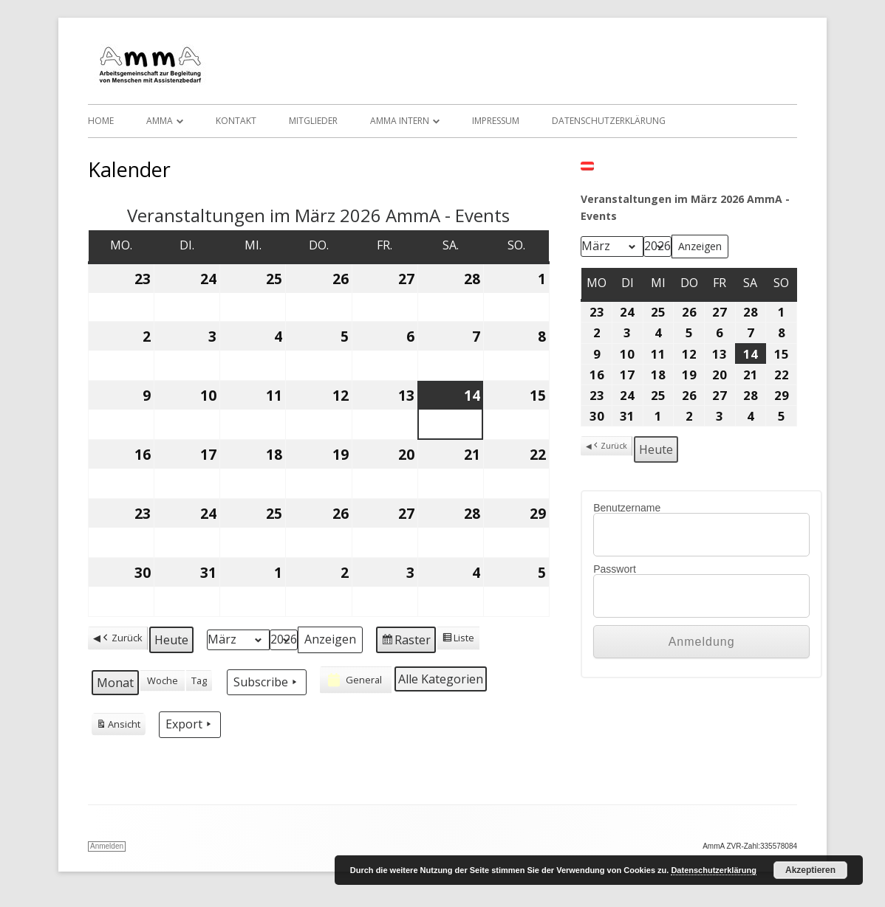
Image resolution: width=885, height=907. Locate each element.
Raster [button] (405, 641)
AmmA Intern (399, 120)
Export (189, 724)
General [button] (353, 679)
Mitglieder (313, 120)
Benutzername (626, 508)
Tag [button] (199, 680)
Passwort (614, 569)
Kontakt (236, 120)
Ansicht (118, 726)
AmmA (159, 120)
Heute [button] (171, 640)
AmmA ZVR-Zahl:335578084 (750, 846)
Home (101, 120)
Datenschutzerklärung (609, 120)
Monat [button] (115, 683)
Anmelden (106, 846)
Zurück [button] (121, 638)
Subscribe (266, 682)
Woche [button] (162, 680)
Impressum (495, 120)
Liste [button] (458, 639)
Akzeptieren (810, 870)
